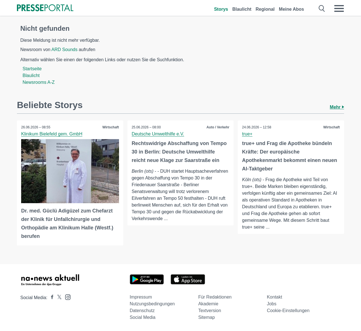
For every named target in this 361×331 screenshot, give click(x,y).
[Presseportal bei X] (58, 297)
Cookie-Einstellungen (288, 310)
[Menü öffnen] (339, 8)
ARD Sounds (64, 49)
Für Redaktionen (215, 297)
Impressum (141, 297)
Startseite (32, 68)
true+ (247, 133)
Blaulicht (242, 9)
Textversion (209, 310)
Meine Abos (291, 9)
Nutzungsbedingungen (152, 303)
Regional (265, 9)
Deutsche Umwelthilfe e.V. (158, 133)
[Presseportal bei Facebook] (50, 297)
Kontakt (274, 297)
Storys (221, 9)
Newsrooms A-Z (39, 82)
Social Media (143, 317)
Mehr (337, 107)
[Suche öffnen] (321, 8)
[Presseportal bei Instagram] (66, 296)
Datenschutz (142, 310)
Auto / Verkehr (217, 127)
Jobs (271, 303)
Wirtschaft (110, 127)
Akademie (208, 303)
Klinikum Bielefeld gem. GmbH (51, 133)
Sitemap (206, 317)
